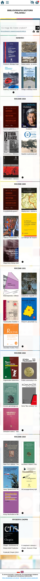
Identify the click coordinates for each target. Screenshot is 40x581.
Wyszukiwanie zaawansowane (10, 31)
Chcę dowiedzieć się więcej (10, 578)
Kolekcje (23, 31)
